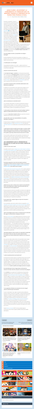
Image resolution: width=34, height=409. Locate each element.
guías (11, 123)
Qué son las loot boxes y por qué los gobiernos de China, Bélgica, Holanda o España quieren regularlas (23, 339)
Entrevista (15, 16)
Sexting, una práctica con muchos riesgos (23, 353)
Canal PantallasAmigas (7, 368)
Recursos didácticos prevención (8, 399)
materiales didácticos (7, 124)
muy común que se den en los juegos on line (17, 274)
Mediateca (22, 16)
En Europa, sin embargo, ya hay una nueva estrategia (17, 298)
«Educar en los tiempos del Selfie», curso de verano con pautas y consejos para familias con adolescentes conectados (9, 354)
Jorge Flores (6, 30)
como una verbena (13, 245)
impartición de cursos (18, 123)
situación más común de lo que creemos (13, 168)
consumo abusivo (10, 216)
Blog (13, 16)
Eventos (4, 364)
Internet (19, 16)
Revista (25, 16)
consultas (14, 34)
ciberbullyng (22, 79)
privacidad (5, 244)
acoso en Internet (7, 40)
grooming (7, 79)
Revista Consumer (10, 308)
